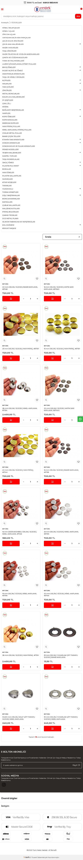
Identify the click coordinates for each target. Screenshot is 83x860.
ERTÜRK (5, 284)
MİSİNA (5, 107)
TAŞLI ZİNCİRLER (9, 51)
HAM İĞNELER (8, 172)
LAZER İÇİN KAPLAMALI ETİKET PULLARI (19, 64)
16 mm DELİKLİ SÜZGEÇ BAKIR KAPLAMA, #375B (61, 471)
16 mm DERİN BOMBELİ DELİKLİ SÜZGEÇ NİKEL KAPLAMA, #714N (19, 533)
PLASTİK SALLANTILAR (11, 176)
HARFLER (6, 113)
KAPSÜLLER (7, 202)
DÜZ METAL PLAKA (10, 218)
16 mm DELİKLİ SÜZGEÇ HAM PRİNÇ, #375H (62, 349)
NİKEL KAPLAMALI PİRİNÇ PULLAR (16, 130)
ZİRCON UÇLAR (9, 34)
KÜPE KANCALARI (9, 120)
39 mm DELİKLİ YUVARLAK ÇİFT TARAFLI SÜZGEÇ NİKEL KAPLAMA (61, 718)
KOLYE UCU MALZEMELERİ (13, 97)
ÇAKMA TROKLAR (9, 215)
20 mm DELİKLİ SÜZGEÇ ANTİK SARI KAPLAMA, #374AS (59, 409)
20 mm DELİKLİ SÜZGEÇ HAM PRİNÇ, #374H (18, 471)
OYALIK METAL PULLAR (12, 133)
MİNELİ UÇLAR (8, 31)
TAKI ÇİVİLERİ (8, 87)
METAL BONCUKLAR (10, 94)
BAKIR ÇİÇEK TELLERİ (11, 136)
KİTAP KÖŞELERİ (9, 182)
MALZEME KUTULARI (11, 208)
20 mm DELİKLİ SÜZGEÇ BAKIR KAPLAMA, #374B (20, 288)
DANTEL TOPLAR (9, 156)
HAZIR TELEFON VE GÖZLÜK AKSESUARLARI (20, 54)
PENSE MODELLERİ (10, 149)
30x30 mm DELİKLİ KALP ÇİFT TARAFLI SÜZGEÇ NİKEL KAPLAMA (18, 718)
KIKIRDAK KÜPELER (10, 123)
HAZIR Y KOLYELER (10, 48)
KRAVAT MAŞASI (9, 228)
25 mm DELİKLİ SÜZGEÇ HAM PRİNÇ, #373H (20, 349)
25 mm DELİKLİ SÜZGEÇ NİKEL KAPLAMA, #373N (61, 533)
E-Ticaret (33, 857)
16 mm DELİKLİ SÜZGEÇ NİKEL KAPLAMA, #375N (19, 594)
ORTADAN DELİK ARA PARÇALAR (16, 38)
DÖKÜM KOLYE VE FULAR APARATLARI (18, 146)
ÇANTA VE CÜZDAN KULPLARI (14, 57)
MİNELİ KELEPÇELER (11, 28)
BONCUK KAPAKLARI (11, 199)
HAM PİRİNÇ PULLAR (11, 126)
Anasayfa (5, 22)
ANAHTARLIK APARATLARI (13, 74)
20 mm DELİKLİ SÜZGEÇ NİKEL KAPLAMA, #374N (61, 594)
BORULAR (6, 169)
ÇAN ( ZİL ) (6, 103)
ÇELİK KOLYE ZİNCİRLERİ (12, 41)
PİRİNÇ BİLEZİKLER (10, 212)
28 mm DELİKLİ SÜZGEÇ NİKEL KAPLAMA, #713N (19, 409)
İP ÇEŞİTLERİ (7, 100)
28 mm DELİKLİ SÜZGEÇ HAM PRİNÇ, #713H (20, 655)
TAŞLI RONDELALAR (10, 159)
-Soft (26, 857)
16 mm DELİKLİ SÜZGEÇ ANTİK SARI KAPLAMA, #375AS (59, 288)
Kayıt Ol (76, 765)
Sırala (62, 236)
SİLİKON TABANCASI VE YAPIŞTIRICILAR (18, 222)
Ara (78, 16)
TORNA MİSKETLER (10, 192)
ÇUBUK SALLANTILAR (11, 205)
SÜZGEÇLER (7, 179)
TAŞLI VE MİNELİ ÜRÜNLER (13, 77)
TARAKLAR (7, 186)
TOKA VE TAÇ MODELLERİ (13, 61)
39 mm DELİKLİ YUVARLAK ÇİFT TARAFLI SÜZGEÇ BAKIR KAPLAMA (61, 656)
